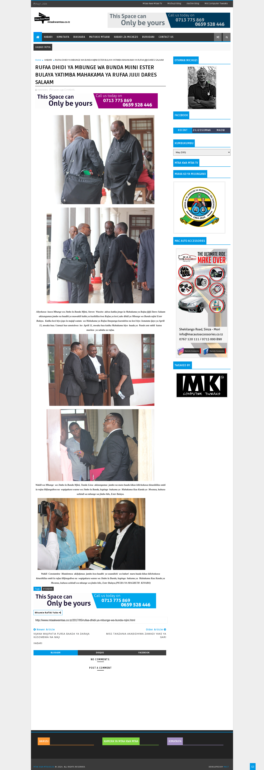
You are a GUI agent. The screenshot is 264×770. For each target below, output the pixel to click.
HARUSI (43, 741)
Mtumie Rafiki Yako (48, 612)
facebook (144, 652)
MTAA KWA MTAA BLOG (44, 767)
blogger (55, 652)
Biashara (79, 37)
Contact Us (166, 37)
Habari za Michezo (126, 37)
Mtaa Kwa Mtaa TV (152, 3)
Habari (48, 37)
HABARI (48, 59)
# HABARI (47, 588)
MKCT (226, 767)
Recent (183, 130)
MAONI (221, 130)
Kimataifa (63, 37)
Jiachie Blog (193, 3)
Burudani (148, 37)
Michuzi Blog (174, 3)
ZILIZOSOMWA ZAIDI (202, 131)
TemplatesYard (133, 762)
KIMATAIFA (175, 741)
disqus (100, 652)
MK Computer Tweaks (216, 3)
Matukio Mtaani (99, 37)
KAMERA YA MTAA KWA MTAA (121, 741)
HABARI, (71, 89)
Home (38, 59)
